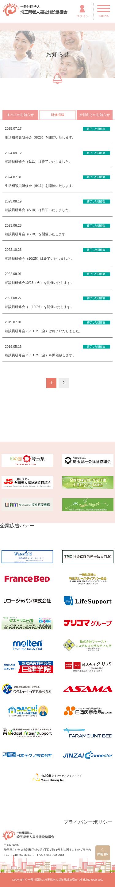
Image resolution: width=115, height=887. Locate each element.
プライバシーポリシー (88, 822)
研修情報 (57, 115)
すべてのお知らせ (20, 115)
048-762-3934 (22, 854)
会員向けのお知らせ (94, 115)
